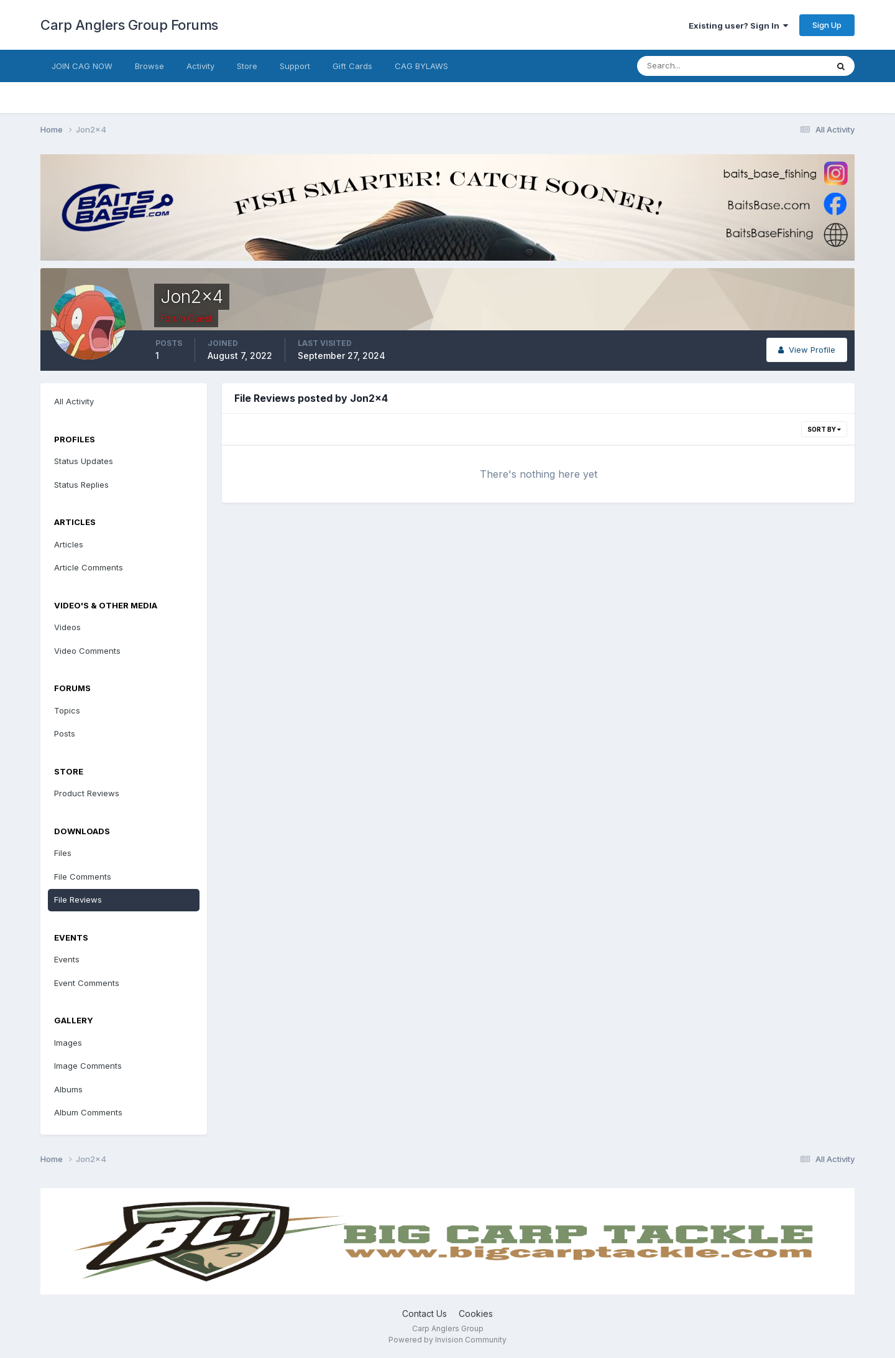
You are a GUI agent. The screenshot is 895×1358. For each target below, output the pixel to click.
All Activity (74, 401)
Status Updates (83, 461)
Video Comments (87, 651)
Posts (64, 733)
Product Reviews (86, 793)
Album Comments (88, 1112)
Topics (67, 710)
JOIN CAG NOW (82, 66)
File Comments (82, 876)
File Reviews (78, 900)
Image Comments (88, 1066)
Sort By (824, 429)
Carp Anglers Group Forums (129, 25)
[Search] (691, 66)
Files (62, 853)
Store (247, 66)
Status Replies (81, 485)
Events (67, 959)
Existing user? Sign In (738, 25)
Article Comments (88, 567)
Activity (200, 66)
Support (295, 66)
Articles (68, 544)
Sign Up (827, 25)
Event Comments (86, 983)
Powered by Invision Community (447, 1339)
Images (68, 1043)
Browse (149, 66)
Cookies (476, 1313)
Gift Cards (352, 66)
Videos (67, 627)
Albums (68, 1089)
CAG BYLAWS (421, 66)
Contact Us (424, 1313)
